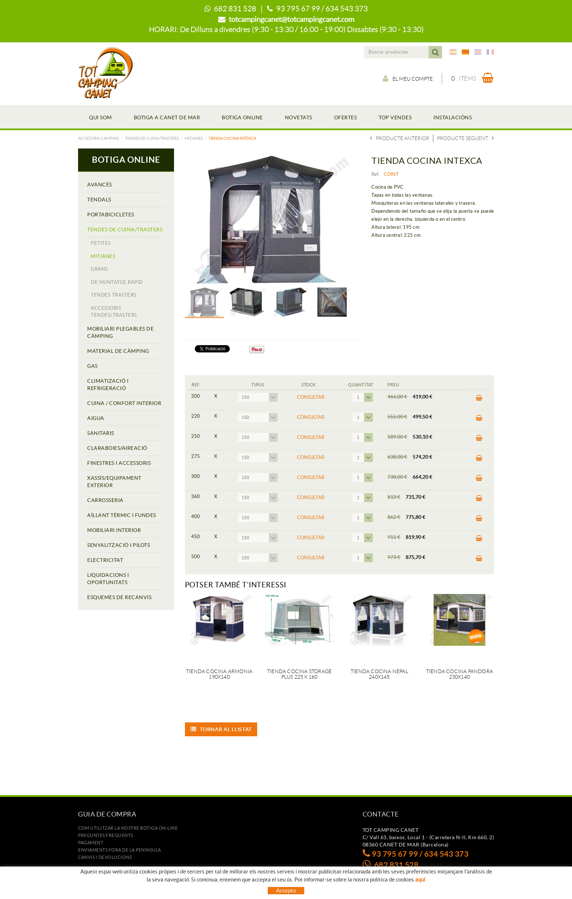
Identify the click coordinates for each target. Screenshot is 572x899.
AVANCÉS (99, 185)
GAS (92, 366)
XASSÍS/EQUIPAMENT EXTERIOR (114, 481)
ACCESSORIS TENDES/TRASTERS (114, 311)
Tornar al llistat (221, 729)
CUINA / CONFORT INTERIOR (124, 403)
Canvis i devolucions (105, 857)
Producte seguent (465, 138)
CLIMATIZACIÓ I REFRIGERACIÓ (107, 384)
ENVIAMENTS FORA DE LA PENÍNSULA (119, 850)
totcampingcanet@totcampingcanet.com (291, 19)
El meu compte (408, 78)
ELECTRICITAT (105, 560)
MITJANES (194, 138)
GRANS (99, 269)
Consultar (310, 397)
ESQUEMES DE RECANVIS (119, 597)
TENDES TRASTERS (113, 295)
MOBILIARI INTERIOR (114, 530)
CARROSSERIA (105, 500)
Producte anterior (399, 138)
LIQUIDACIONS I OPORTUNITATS (108, 578)
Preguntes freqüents (105, 835)
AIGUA (95, 418)
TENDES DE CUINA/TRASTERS (152, 138)
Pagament (90, 842)
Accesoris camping (98, 138)
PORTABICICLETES (110, 214)
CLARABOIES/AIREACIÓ (117, 448)
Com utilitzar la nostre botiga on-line (128, 828)
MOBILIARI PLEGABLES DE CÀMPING (120, 332)
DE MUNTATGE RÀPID (117, 282)
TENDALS (99, 199)
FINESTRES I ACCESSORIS (119, 463)
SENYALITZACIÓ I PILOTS (118, 545)
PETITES (101, 243)
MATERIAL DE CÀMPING (118, 351)
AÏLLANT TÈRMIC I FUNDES (121, 515)
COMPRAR (479, 398)
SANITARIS (100, 433)
